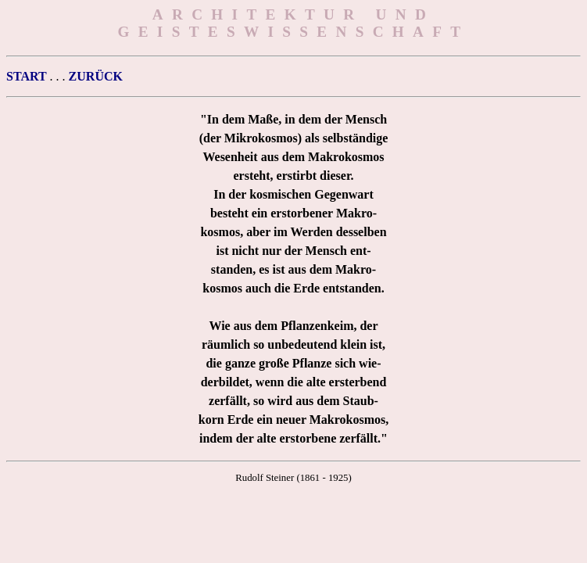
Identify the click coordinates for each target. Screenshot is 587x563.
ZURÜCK (96, 76)
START (26, 76)
